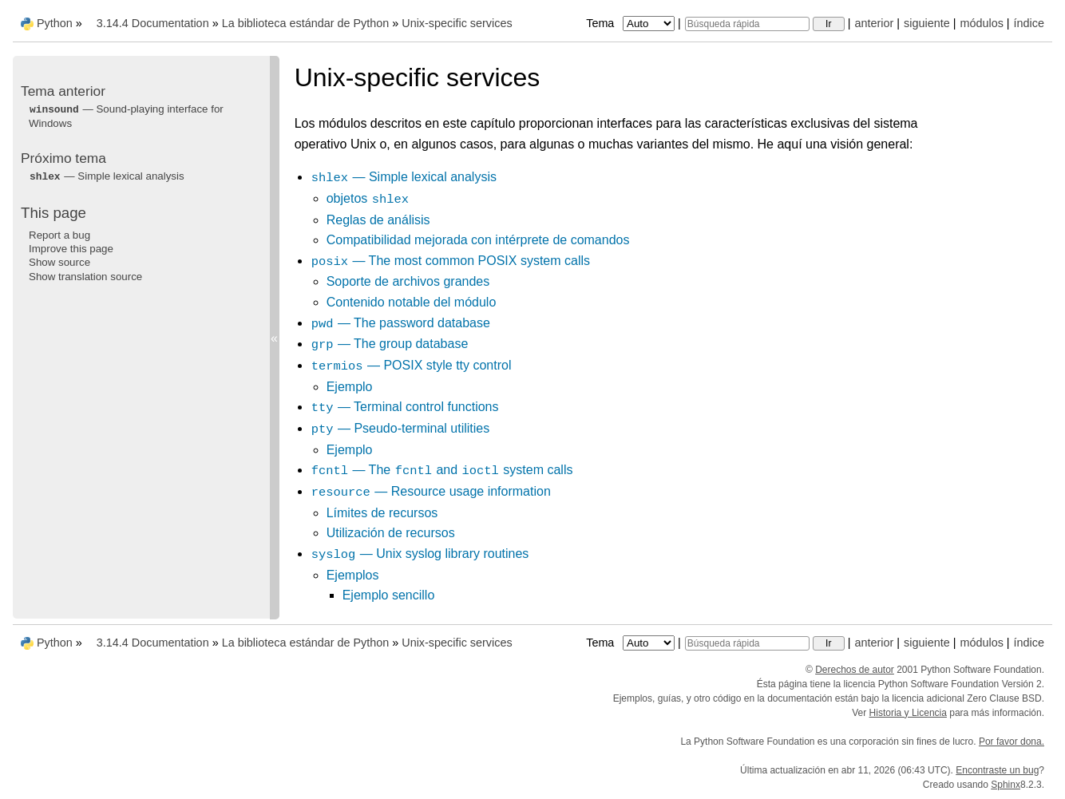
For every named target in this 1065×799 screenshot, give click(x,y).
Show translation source (85, 277)
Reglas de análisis (378, 220)
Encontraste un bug (997, 770)
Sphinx (1005, 784)
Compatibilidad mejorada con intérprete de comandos (478, 240)
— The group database (390, 343)
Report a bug (59, 235)
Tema (632, 23)
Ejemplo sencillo (388, 595)
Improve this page (71, 249)
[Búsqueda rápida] (747, 24)
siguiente (927, 23)
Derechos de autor (854, 669)
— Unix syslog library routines (420, 553)
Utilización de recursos (391, 533)
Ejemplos (353, 575)
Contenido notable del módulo (412, 302)
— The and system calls (442, 470)
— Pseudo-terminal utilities (400, 428)
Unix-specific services (457, 23)
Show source (59, 262)
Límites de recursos (382, 513)
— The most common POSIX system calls (450, 260)
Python (55, 23)
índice (1029, 23)
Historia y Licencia (908, 712)
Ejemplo (350, 387)
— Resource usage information (431, 491)
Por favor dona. (1011, 741)
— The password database (400, 323)
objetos (368, 198)
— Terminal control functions (405, 406)
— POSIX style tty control (411, 365)
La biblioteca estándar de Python (306, 23)
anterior (874, 23)
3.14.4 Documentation (153, 23)
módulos (981, 23)
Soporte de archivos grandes (408, 281)
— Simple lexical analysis (404, 177)
